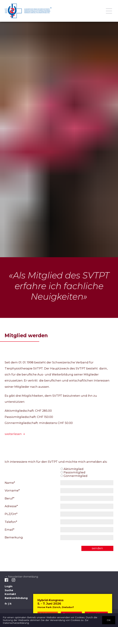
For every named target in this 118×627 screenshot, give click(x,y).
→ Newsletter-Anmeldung (21, 576)
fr (6, 603)
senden (97, 548)
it (10, 603)
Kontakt (10, 594)
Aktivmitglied (72, 469)
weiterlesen (13, 434)
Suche (9, 590)
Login (8, 586)
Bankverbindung (16, 598)
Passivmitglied (73, 472)
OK (109, 620)
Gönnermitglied (74, 476)
